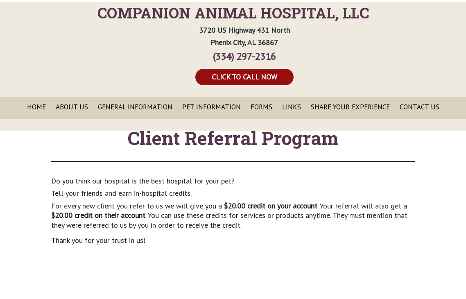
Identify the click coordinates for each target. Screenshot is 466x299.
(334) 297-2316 (244, 56)
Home (36, 106)
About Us (72, 106)
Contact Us (419, 106)
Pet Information (211, 106)
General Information (135, 106)
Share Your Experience (350, 106)
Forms (261, 106)
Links (291, 106)
